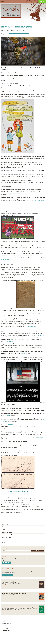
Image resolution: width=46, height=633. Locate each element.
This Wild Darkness (8, 341)
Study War (10, 424)
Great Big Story (39, 437)
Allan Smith (24, 353)
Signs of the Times (7, 532)
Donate (42, 1)
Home (3, 621)
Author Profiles (6, 630)
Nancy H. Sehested (7, 535)
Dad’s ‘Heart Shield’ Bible (30, 326)
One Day (19, 434)
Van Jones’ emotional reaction (15, 193)
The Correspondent (33, 349)
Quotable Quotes (6, 540)
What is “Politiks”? (6, 623)
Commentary (5, 524)
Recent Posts (5, 628)
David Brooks (7, 415)
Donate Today (6, 562)
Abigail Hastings (6, 537)
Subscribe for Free (7, 574)
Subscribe (4, 626)
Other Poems (5, 529)
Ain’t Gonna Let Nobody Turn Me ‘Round (19, 33)
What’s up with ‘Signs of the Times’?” (19, 491)
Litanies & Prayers (7, 527)
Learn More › (5, 584)
